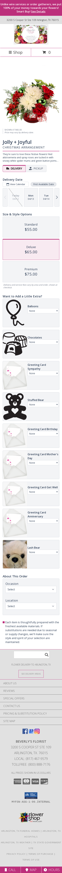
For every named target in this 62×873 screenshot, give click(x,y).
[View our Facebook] (25, 733)
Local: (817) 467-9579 (31, 758)
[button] (31, 795)
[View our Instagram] (37, 733)
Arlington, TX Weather (16, 842)
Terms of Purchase (40, 853)
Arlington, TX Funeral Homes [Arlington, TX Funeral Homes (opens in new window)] (20, 830)
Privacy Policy (16, 853)
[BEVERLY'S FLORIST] (31, 43)
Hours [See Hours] (52, 870)
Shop (15, 52)
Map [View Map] (31, 870)
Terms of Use (31, 859)
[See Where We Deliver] (31, 673)
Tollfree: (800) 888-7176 (31, 764)
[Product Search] (31, 654)
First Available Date (43, 184)
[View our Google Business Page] (31, 733)
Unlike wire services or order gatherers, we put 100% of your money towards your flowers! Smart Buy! (31, 7)
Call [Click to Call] (10, 870)
